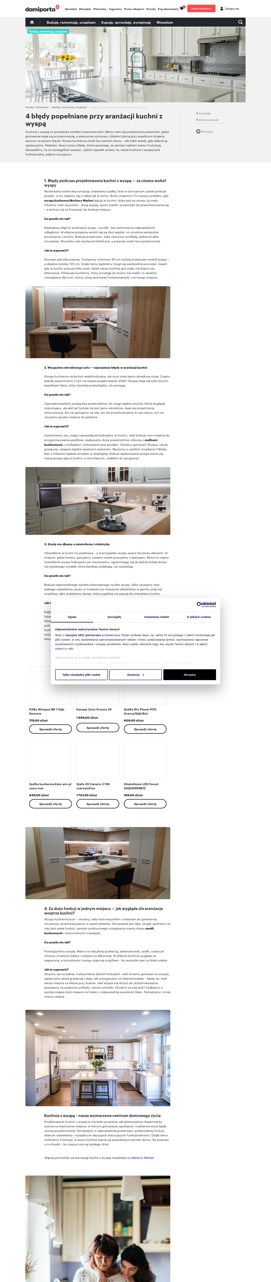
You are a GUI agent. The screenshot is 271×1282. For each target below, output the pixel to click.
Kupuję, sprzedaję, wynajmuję (126, 22)
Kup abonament (168, 9)
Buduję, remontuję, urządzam (71, 22)
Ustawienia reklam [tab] (156, 616)
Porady (151, 9)
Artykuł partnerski (208, 119)
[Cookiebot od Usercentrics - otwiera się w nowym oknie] (199, 604)
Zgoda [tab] (72, 616)
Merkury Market (142, 1158)
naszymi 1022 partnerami (83, 635)
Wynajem (85, 9)
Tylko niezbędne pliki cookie (81, 674)
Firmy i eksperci (134, 9)
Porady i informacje (37, 107)
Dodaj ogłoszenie (201, 8)
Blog (32, 22)
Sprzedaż (71, 9)
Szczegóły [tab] (114, 616)
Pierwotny (100, 9)
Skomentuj (207, 131)
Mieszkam (165, 22)
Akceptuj (190, 674)
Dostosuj (135, 674)
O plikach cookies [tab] (199, 616)
